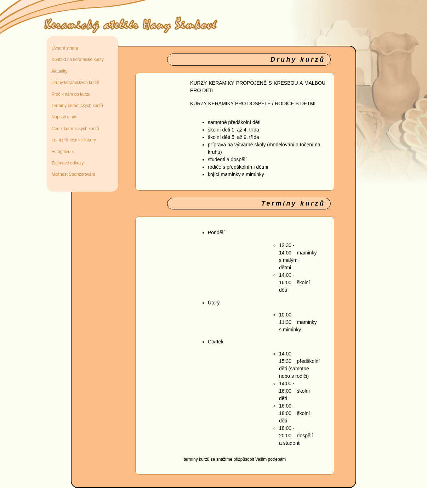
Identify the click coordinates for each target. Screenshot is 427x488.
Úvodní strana (63, 48)
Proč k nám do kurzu (70, 94)
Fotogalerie (61, 151)
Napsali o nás (63, 116)
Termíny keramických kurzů (76, 105)
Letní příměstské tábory (72, 140)
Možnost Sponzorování (72, 174)
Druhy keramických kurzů (74, 82)
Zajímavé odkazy (66, 163)
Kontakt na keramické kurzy (76, 59)
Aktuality (58, 71)
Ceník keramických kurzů (74, 128)
